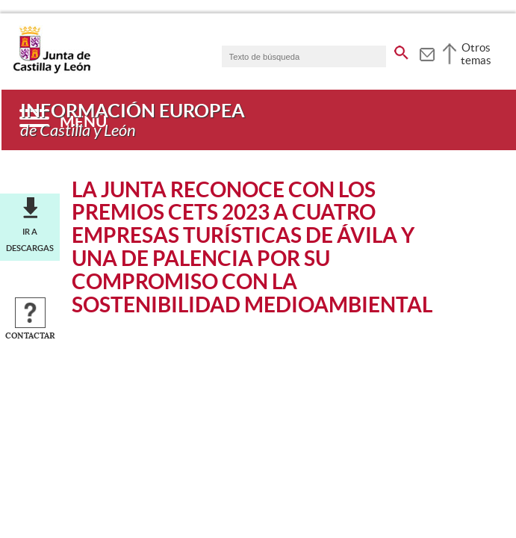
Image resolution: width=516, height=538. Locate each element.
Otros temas (476, 54)
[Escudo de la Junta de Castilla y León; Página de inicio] (51, 70)
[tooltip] (426, 52)
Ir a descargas (30, 240)
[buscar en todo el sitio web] (401, 50)
